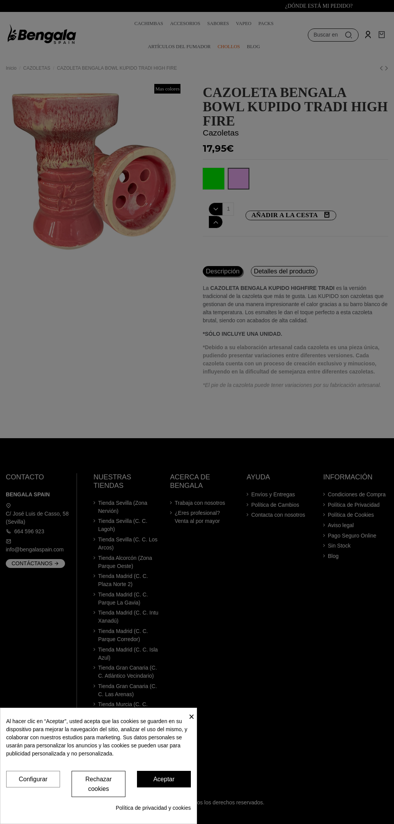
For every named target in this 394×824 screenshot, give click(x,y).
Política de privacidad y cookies (153, 808)
